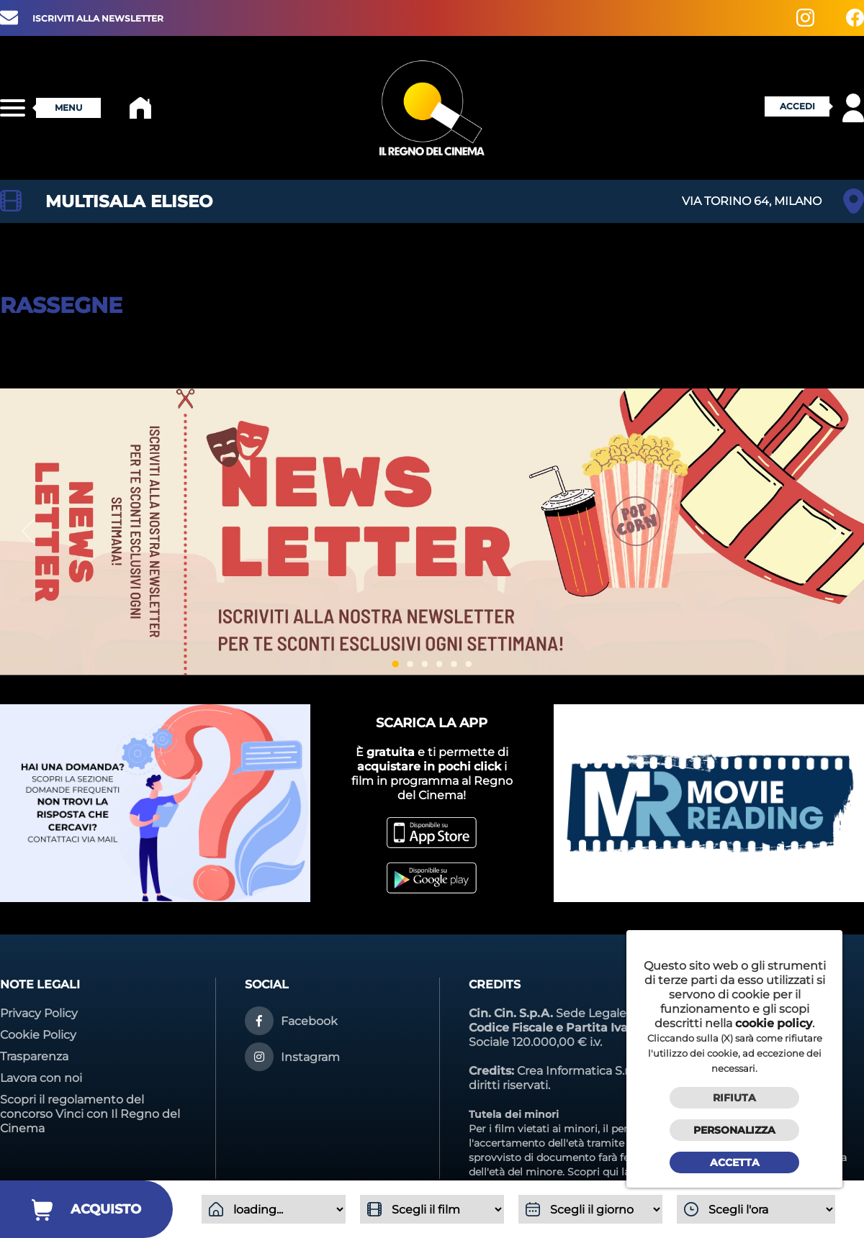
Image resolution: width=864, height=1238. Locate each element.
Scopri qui (592, 1171)
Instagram (310, 1057)
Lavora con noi (41, 1078)
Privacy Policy (39, 1013)
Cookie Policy (38, 1035)
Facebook (309, 1021)
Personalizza (734, 1130)
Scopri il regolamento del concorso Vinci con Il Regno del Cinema (90, 1114)
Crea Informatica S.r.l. (576, 1071)
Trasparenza (34, 1056)
